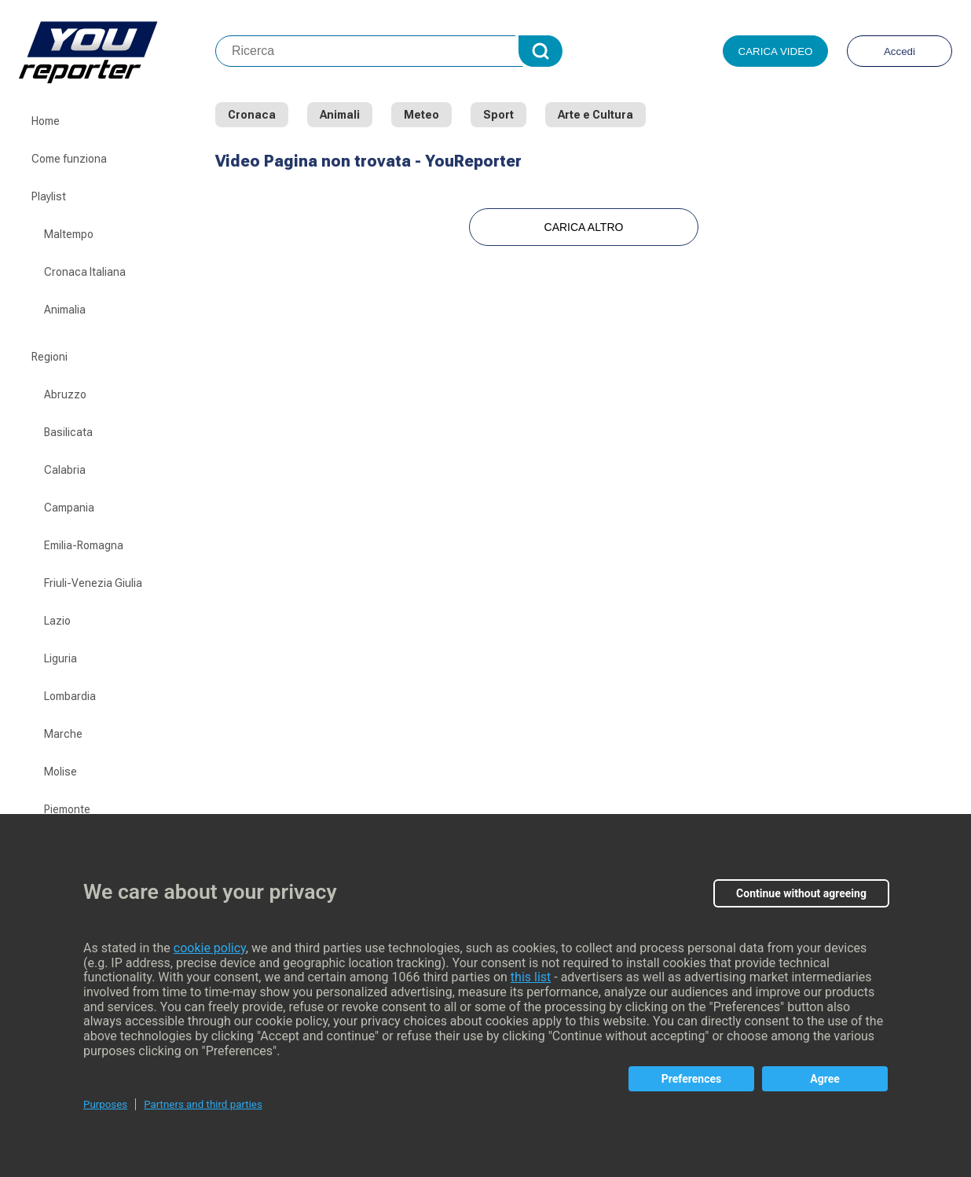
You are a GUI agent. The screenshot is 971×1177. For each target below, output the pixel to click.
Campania (69, 507)
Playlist (48, 196)
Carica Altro (584, 227)
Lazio (57, 620)
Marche (63, 734)
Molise (60, 771)
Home (45, 121)
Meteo (421, 114)
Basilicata (68, 432)
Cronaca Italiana (85, 272)
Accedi (899, 51)
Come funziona (69, 158)
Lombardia (70, 696)
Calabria (65, 470)
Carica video (775, 51)
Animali (340, 114)
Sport (498, 114)
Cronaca (252, 114)
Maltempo (68, 234)
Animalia (65, 309)
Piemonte (67, 809)
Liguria (60, 658)
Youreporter (117, 51)
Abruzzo (65, 394)
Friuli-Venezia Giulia (93, 583)
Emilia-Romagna (83, 545)
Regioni (49, 356)
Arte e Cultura (595, 114)
